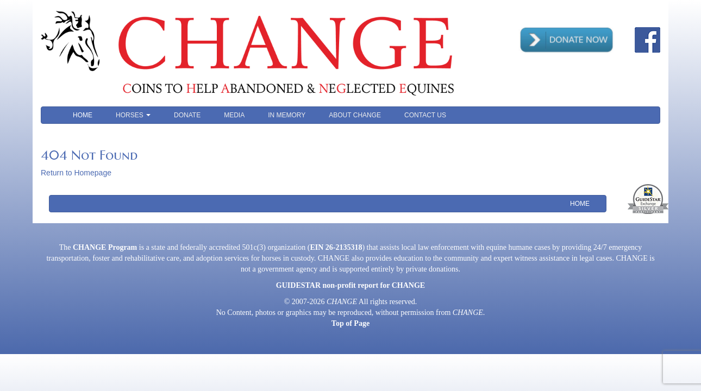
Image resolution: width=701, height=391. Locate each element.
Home (82, 115)
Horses (133, 115)
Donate (187, 115)
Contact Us (425, 115)
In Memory (286, 115)
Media (234, 115)
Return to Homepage (76, 172)
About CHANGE (355, 115)
